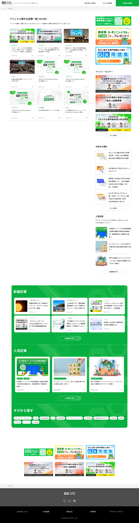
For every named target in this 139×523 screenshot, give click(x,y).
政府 (121, 418)
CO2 (35, 418)
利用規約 (93, 511)
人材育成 (88, 418)
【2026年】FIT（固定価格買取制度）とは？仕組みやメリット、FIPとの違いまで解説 (76, 307)
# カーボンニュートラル (60, 378)
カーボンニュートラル (74, 418)
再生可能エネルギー (101, 418)
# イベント (14, 45)
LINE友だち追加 (89, 3)
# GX (13, 76)
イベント (26, 422)
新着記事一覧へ (69, 338)
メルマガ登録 (107, 3)
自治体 (113, 418)
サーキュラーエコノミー (23, 418)
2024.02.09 (57, 390)
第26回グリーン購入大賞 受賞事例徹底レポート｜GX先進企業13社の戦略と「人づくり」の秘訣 (76, 49)
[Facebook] (69, 500)
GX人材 (17, 422)
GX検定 (35, 422)
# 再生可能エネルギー (35, 300)
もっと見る (113, 135)
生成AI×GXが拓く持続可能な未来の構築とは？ (113, 323)
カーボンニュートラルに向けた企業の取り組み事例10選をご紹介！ (69, 382)
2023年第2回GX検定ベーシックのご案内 (48, 110)
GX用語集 (46, 511)
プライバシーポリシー (116, 511)
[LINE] (74, 500)
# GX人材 (20, 378)
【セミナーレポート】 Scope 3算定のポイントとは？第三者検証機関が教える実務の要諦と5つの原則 (48, 49)
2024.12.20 (94, 390)
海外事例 (60, 418)
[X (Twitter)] (64, 500)
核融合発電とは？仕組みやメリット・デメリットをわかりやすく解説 (38, 305)
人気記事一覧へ (113, 272)
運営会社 (69, 511)
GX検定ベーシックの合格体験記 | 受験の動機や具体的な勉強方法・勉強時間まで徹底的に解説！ (32, 384)
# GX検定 (41, 107)
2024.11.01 (20, 390)
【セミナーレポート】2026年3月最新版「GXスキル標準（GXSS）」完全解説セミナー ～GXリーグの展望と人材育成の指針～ (113, 308)
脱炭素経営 (44, 418)
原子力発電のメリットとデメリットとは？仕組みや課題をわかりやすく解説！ (106, 382)
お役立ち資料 (127, 3)
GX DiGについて (22, 511)
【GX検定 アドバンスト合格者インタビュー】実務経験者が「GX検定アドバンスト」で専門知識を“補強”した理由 (76, 326)
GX (53, 418)
